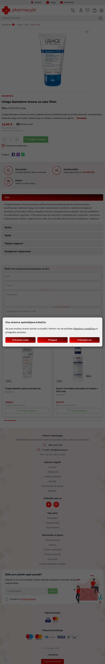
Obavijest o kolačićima (84, 328)
